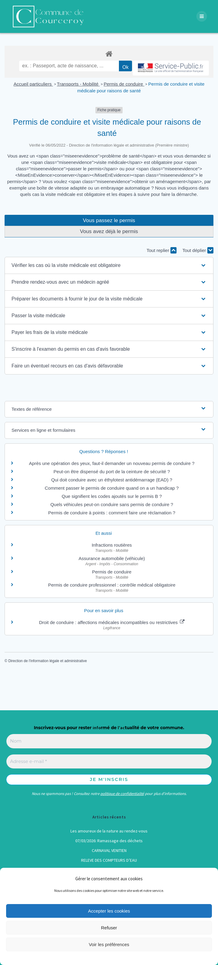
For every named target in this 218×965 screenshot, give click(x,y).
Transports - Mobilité (78, 84)
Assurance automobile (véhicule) (112, 558)
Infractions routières (112, 545)
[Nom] (109, 741)
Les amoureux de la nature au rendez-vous (109, 831)
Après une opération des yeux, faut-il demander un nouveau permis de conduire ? (112, 463)
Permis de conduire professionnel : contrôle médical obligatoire (112, 584)
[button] (109, 265)
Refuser (109, 927)
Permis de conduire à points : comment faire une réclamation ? (111, 512)
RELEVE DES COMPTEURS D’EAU (109, 860)
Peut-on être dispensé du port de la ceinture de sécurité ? (112, 471)
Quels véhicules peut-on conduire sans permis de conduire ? (111, 504)
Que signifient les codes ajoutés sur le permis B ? (112, 496)
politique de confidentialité (122, 793)
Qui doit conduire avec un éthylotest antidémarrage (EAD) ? (111, 479)
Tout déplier (197, 250)
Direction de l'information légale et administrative (47, 661)
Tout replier (162, 250)
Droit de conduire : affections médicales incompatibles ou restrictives (111, 622)
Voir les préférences (109, 944)
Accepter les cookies (109, 911)
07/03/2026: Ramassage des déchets (109, 840)
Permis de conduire (124, 84)
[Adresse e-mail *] (109, 761)
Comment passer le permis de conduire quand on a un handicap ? (112, 488)
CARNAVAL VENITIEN (109, 850)
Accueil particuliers (33, 84)
